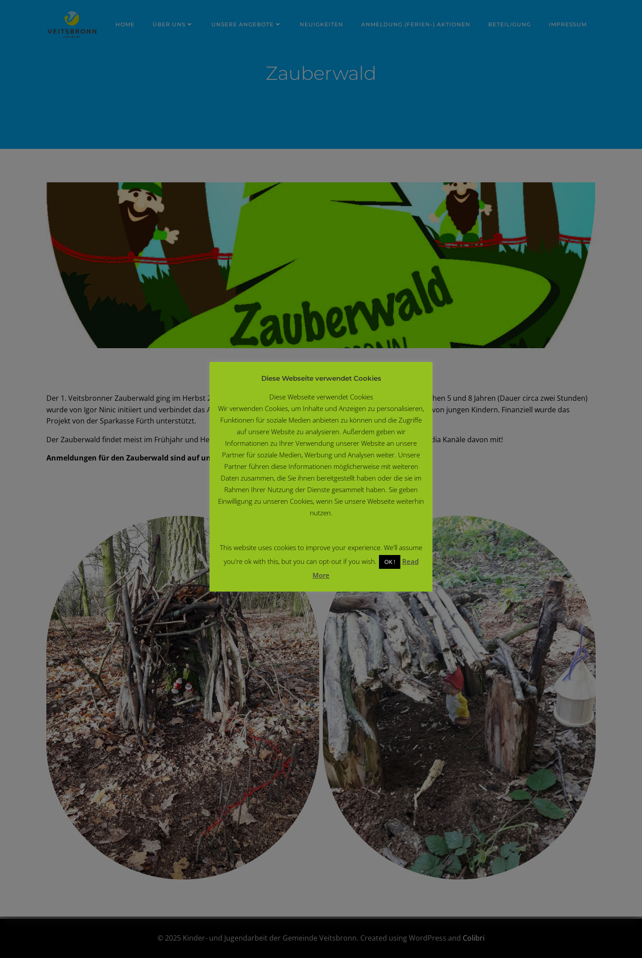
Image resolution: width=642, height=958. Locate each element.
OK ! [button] (389, 562)
